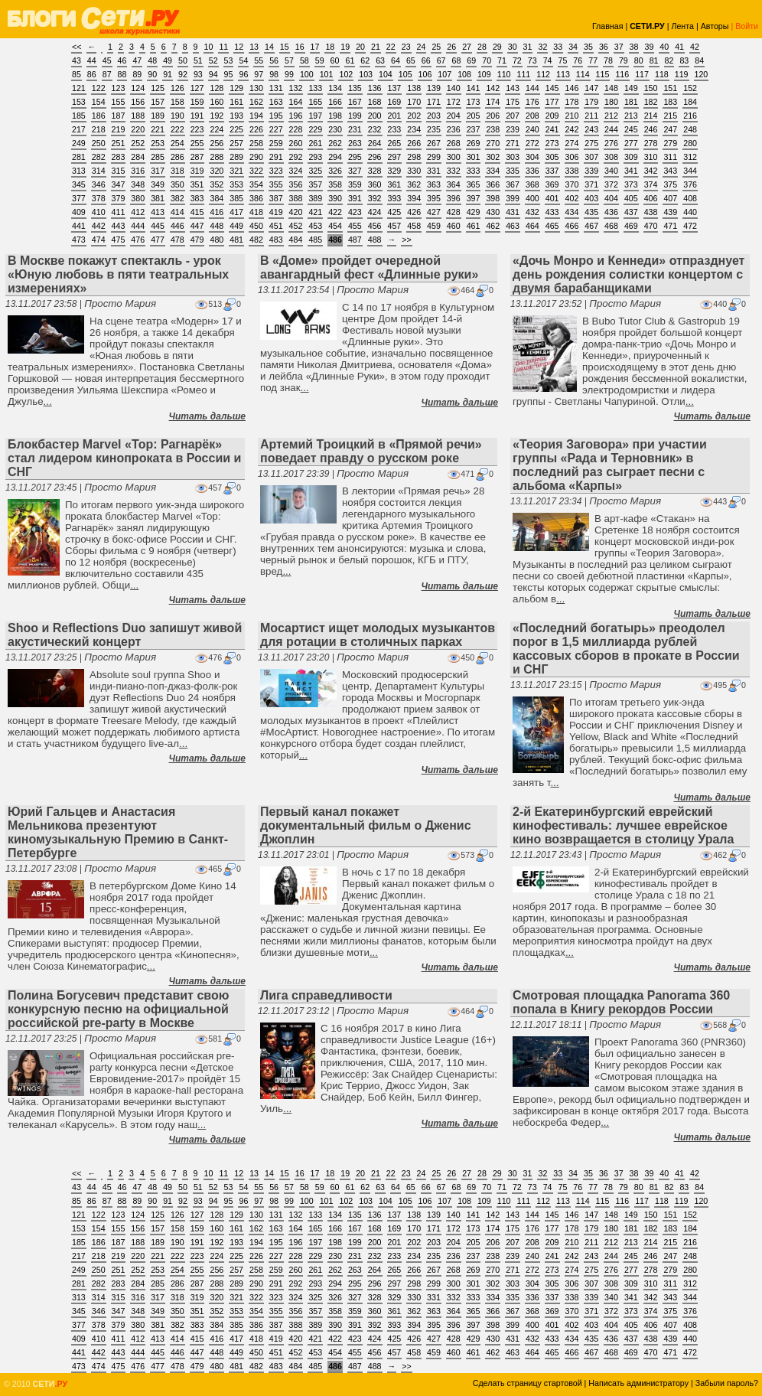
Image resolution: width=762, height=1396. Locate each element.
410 (99, 212)
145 (552, 88)
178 (572, 101)
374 (651, 184)
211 (591, 115)
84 (699, 60)
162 (256, 101)
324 (296, 170)
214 (651, 115)
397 (473, 198)
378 (99, 198)
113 (563, 74)
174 (493, 101)
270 (493, 143)
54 (243, 60)
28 (482, 46)
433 (552, 212)
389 (315, 198)
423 (355, 212)
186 (99, 115)
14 (269, 46)
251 (118, 143)
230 (335, 129)
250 (99, 143)
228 (296, 129)
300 (454, 156)
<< (76, 46)
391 (355, 198)
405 (631, 198)
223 (197, 129)
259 (276, 143)
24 (421, 46)
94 (213, 74)
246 (651, 129)
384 (216, 198)
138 (414, 88)
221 (157, 129)
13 (254, 46)
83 (684, 60)
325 (315, 170)
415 (197, 212)
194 (256, 115)
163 (276, 101)
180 (611, 101)
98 (273, 74)
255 (197, 143)
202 (414, 115)
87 (107, 74)
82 (669, 60)
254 (177, 143)
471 (670, 225)
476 (138, 239)
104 (385, 74)
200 (375, 115)
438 (651, 212)
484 (296, 239)
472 (690, 225)
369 (552, 184)
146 (572, 88)
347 (118, 184)
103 (366, 74)
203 (434, 115)
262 (335, 143)
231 (355, 129)
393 (395, 198)
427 (434, 212)
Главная (608, 26)
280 (690, 143)
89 (137, 74)
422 (335, 212)
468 (611, 225)
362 (414, 184)
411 (118, 212)
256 (216, 143)
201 (395, 115)
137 (395, 88)
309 (631, 156)
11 (223, 46)
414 (177, 212)
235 (434, 129)
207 (512, 115)
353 (236, 184)
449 (236, 225)
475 (118, 239)
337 (552, 170)
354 (256, 184)
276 (611, 143)
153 (79, 101)
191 (197, 115)
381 (157, 198)
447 (197, 225)
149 (631, 88)
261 (315, 143)
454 (335, 225)
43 (76, 60)
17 (315, 46)
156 (138, 101)
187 (118, 115)
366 (493, 184)
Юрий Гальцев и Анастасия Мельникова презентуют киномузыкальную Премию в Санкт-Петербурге (118, 832)
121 (79, 88)
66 (426, 60)
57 (289, 60)
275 (591, 143)
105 (405, 74)
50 (182, 60)
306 (572, 156)
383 (197, 198)
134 (335, 88)
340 (611, 170)
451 (276, 225)
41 (679, 46)
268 (454, 143)
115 (603, 74)
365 (473, 184)
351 (197, 184)
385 (236, 198)
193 (236, 115)
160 (216, 101)
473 (79, 239)
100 (307, 74)
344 (690, 170)
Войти (746, 26)
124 (138, 88)
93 (198, 74)
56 (273, 60)
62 (365, 60)
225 (236, 129)
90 (152, 74)
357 (315, 184)
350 (177, 184)
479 (197, 239)
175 (512, 101)
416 (216, 212)
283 (118, 156)
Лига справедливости (326, 995)
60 (335, 60)
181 (631, 101)
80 (638, 60)
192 (216, 115)
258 (256, 143)
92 (182, 74)
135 (355, 88)
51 (198, 60)
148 (611, 88)
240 (532, 129)
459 (434, 225)
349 (157, 184)
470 (651, 225)
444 (138, 225)
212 (611, 115)
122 (99, 88)
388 (296, 198)
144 (532, 88)
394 (414, 198)
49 (167, 60)
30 (512, 46)
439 (670, 212)
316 (138, 170)
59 (319, 60)
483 (276, 239)
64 (395, 60)
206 (493, 115)
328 (375, 170)
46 (122, 60)
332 (454, 170)
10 (208, 46)
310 (651, 156)
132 (296, 88)
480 (216, 239)
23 (406, 46)
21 (375, 46)
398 (493, 198)
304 (532, 156)
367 (512, 184)
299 (434, 156)
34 (573, 46)
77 (593, 60)
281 (79, 156)
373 (631, 184)
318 (177, 170)
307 (591, 156)
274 (572, 143)
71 (501, 60)
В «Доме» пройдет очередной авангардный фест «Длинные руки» (369, 267)
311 (670, 156)
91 (167, 74)
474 (99, 239)
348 (138, 184)
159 (197, 101)
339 (591, 170)
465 (552, 225)
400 (532, 198)
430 (493, 212)
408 (690, 198)
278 (651, 143)
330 (414, 170)
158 (177, 101)
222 (177, 129)
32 (542, 46)
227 (276, 129)
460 (454, 225)
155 (118, 101)
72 (517, 60)
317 (157, 170)
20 (360, 46)
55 (258, 60)
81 (654, 60)
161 (236, 101)
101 (327, 74)
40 (664, 46)
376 (690, 184)
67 (441, 60)
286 (177, 156)
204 (454, 115)
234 (414, 129)
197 (315, 115)
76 (577, 60)
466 (572, 225)
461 (473, 225)
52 (213, 60)
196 (296, 115)
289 (236, 156)
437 (631, 212)
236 (454, 129)
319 (197, 170)
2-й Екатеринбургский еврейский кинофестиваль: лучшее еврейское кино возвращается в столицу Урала (623, 825)
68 (456, 60)
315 (118, 170)
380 (138, 198)
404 (611, 198)
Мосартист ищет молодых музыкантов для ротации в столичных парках (377, 634)
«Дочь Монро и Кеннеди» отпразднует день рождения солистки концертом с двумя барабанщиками (628, 274)
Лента (682, 26)
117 (642, 74)
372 (611, 184)
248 (690, 129)
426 (414, 212)
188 (138, 115)
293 (315, 156)
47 (137, 60)
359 (355, 184)
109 (484, 74)
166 (335, 101)
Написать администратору (638, 1383)
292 (296, 156)
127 (197, 88)
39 (648, 46)
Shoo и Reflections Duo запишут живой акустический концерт (125, 634)
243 (591, 129)
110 (504, 74)
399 (512, 198)
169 (395, 101)
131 (276, 88)
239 (512, 129)
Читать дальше (207, 416)
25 (436, 46)
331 (434, 170)
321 (236, 170)
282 (99, 156)
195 (276, 115)
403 (591, 198)
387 (276, 198)
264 (375, 143)
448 (216, 225)
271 (512, 143)
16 (299, 46)
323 (276, 170)
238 (493, 129)
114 (583, 74)
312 (690, 156)
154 (99, 101)
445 (157, 225)
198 (335, 115)
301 (473, 156)
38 (634, 46)
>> (406, 239)
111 (523, 74)
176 (532, 101)
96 (243, 74)
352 (216, 184)
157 (157, 101)
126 (177, 88)
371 (591, 184)
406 (651, 198)
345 (79, 184)
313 (79, 170)
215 (670, 115)
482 (256, 239)
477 (157, 239)
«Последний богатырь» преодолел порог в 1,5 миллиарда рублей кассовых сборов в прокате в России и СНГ (626, 648)
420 (296, 212)
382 (177, 198)
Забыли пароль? (726, 1383)
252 (138, 143)
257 (236, 143)
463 (512, 225)
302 (493, 156)
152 (690, 88)
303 (512, 156)
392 (375, 198)
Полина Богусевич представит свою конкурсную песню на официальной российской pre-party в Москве (118, 1009)
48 (152, 60)
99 (289, 74)
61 (349, 60)
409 (79, 212)
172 (454, 101)
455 (355, 225)
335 (512, 170)
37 (619, 46)
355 (276, 184)
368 (532, 184)
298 (414, 156)
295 (355, 156)
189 (157, 115)
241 (552, 129)
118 (662, 74)
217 (79, 129)
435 (591, 212)
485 (315, 239)
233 (395, 129)
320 (216, 170)
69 (471, 60)
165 (315, 101)
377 (79, 198)
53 (228, 60)
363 (434, 184)
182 (651, 101)
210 (572, 115)
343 (670, 170)
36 (603, 46)
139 (434, 88)
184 (690, 101)
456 (375, 225)
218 (99, 129)
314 (99, 170)
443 (118, 225)
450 (256, 225)
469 (631, 225)
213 (631, 115)
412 (138, 212)
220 (138, 129)
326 (335, 170)
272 (532, 143)
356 (296, 184)
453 (315, 225)
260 (296, 143)
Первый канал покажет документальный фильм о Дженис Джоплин (365, 825)
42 (694, 46)
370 (572, 184)
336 (532, 170)
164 (296, 101)
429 (473, 212)
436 (611, 212)
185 (79, 115)
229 (315, 129)
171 (434, 101)
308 (611, 156)
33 (557, 46)
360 (375, 184)
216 (690, 115)
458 (414, 225)
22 (391, 46)
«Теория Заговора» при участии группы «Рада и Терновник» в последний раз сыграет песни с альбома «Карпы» (610, 465)
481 (236, 239)
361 (395, 184)
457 (395, 225)
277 (631, 143)
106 (425, 74)
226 (256, 129)
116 (622, 74)
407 (670, 198)
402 (572, 198)
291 (276, 156)
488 (375, 239)
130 (256, 88)
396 (454, 198)
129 (236, 88)
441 (79, 225)
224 (216, 129)
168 (375, 101)
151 (670, 88)
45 (107, 60)
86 (91, 74)
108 (464, 74)
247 (670, 129)
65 (410, 60)
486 (335, 239)
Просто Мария (120, 303)
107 (444, 74)
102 (346, 74)
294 (335, 156)
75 (563, 60)
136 (375, 88)
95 (228, 74)
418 (256, 212)
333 (473, 170)
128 (216, 88)
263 (355, 143)
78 (608, 60)
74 (547, 60)
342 (651, 170)
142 (493, 88)
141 (473, 88)
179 (591, 101)
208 (532, 115)
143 (512, 88)
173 (473, 101)
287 (197, 156)
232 (375, 129)
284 (138, 156)
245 (631, 129)
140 (454, 88)
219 (118, 129)
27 (466, 46)
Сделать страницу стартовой (527, 1383)
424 (375, 212)
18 (329, 46)
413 (157, 212)
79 (623, 60)
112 (543, 74)
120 (701, 74)
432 (532, 212)
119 (682, 74)
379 (118, 198)
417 (236, 212)
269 (473, 143)
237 (473, 129)
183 (670, 101)
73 (532, 60)
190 (177, 115)
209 (552, 115)
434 (572, 212)
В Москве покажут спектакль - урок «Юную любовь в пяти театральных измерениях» (118, 274)
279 (670, 143)
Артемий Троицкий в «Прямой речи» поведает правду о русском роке (371, 451)
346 (99, 184)
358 (335, 184)
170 (414, 101)
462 (493, 225)
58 (304, 60)
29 (497, 46)
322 (256, 170)
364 (454, 184)
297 (395, 156)
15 (284, 46)
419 (276, 212)
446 (177, 225)
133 (315, 88)
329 (395, 170)
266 (414, 143)
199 (355, 115)
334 (493, 170)
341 (631, 170)
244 (611, 129)
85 (76, 74)
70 (486, 60)
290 (256, 156)
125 (157, 88)
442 (99, 225)
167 (355, 101)
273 (552, 143)
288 (216, 156)
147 (591, 88)
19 (345, 46)
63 (380, 60)
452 (296, 225)
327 (355, 170)
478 (177, 239)
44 (91, 60)
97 (258, 74)
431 (512, 212)
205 (473, 115)
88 (122, 74)
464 (532, 225)
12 (238, 46)
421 (315, 212)
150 (651, 88)
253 (157, 143)
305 (552, 156)
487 (355, 239)
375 (670, 184)
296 (375, 156)
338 (572, 170)
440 (690, 212)
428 (454, 212)
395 (434, 198)
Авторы (715, 26)
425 (395, 212)
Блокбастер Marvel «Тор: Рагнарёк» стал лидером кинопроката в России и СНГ (124, 458)
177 (552, 101)
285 (157, 156)
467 (591, 225)
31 (527, 46)
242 (572, 129)
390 (335, 198)
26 (451, 46)
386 (256, 198)
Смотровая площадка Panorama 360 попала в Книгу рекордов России (621, 1002)
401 (552, 198)
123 (118, 88)
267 (434, 143)
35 (588, 46)
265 (395, 143)
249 (79, 143)
